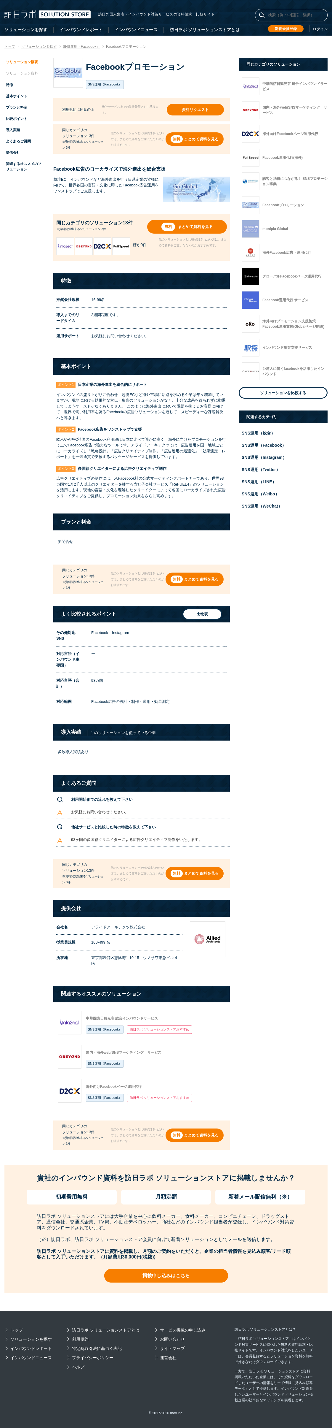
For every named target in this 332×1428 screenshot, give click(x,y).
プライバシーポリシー (92, 1357)
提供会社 (13, 152)
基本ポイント (16, 96)
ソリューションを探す (25, 29)
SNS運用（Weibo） (260, 494)
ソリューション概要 (22, 62)
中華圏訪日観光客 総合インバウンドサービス (122, 1018)
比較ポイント (16, 119)
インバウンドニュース (136, 29)
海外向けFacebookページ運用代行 (114, 1087)
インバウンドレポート (81, 29)
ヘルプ (78, 1366)
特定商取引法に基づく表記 (97, 1348)
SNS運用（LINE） (259, 481)
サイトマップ (172, 1348)
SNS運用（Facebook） (105, 1029)
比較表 (201, 614)
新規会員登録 (286, 29)
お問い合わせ (172, 1339)
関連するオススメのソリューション (23, 166)
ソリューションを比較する (283, 393)
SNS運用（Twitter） (261, 469)
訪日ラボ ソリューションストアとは (205, 29)
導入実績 (13, 130)
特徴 (9, 85)
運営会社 (168, 1357)
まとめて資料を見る (201, 139)
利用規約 (69, 109)
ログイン (320, 29)
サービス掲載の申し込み (183, 1330)
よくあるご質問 (18, 141)
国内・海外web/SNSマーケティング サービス (123, 1052)
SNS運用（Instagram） (264, 457)
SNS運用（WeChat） (262, 506)
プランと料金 (16, 107)
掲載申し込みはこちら (166, 1275)
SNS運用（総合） (258, 433)
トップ (16, 1330)
